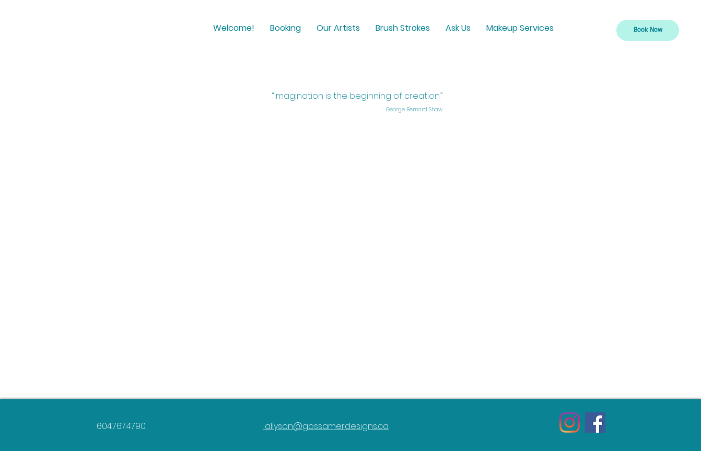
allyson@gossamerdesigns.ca (326, 426)
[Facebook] (595, 422)
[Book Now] (647, 30)
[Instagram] (569, 422)
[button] (285, 28)
